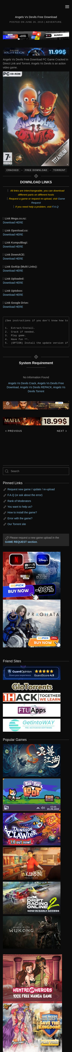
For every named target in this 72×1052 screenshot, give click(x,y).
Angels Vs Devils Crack (22, 383)
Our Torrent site (16, 524)
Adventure (53, 22)
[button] (67, 6)
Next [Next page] (62, 431)
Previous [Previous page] (13, 431)
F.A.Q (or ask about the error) (24, 495)
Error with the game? (19, 518)
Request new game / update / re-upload (31, 489)
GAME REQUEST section (21, 541)
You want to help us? (19, 506)
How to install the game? (22, 512)
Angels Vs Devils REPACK (36, 387)
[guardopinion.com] (31, 672)
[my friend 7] (31, 724)
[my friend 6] (31, 709)
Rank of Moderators (19, 500)
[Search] (36, 471)
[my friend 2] (31, 686)
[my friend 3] (31, 697)
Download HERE (13, 222)
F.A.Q (55, 206)
